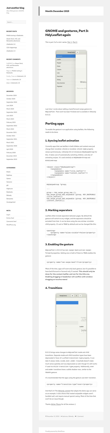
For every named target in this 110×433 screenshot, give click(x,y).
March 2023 (10, 119)
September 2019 (11, 159)
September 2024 (11, 102)
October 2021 (10, 136)
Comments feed (11, 221)
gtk (7, 185)
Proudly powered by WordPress (55, 429)
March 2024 (10, 109)
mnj (7, 83)
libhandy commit (64, 388)
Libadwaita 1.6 (10, 44)
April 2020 (9, 149)
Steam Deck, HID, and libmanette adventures (13, 40)
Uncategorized (10, 202)
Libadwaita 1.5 (10, 51)
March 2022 (10, 129)
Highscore (9, 188)
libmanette (9, 199)
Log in (8, 215)
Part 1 (69, 42)
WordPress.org (11, 225)
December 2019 (11, 156)
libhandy (8, 195)
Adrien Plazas (56, 401)
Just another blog (15, 7)
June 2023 (9, 115)
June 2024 (9, 105)
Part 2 (75, 42)
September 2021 (11, 139)
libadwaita (9, 192)
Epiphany (9, 175)
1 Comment (80, 414)
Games (8, 178)
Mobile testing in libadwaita (14, 35)
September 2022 (11, 126)
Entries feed (10, 218)
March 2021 (10, 142)
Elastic (8, 172)
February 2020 (11, 152)
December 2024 (11, 95)
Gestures (9, 182)
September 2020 (11, 146)
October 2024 (10, 99)
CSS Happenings (11, 47)
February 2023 (11, 122)
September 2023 (11, 112)
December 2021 (11, 132)
